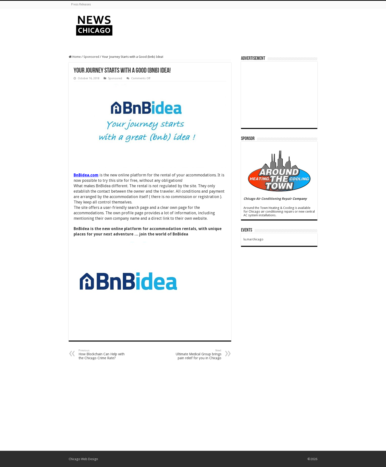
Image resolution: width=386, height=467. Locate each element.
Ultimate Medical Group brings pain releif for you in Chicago (196, 354)
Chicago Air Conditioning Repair (267, 199)
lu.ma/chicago (253, 239)
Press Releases (81, 4)
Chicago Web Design (83, 459)
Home (75, 57)
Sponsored (91, 57)
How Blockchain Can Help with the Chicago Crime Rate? (104, 354)
